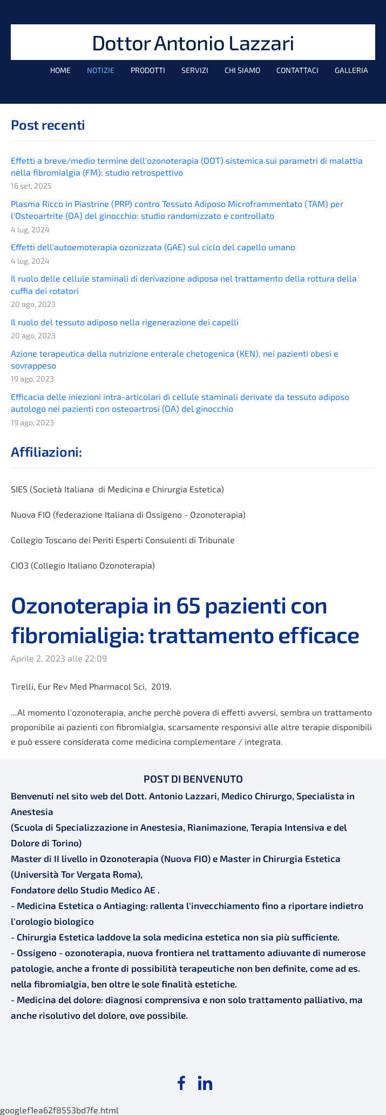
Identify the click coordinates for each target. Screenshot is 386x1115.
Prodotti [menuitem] (148, 70)
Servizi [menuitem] (194, 70)
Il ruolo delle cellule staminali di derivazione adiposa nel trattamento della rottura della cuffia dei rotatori (184, 284)
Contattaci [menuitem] (297, 70)
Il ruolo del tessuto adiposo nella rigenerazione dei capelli (125, 322)
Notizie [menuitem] (100, 70)
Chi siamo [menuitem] (242, 70)
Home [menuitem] (60, 70)
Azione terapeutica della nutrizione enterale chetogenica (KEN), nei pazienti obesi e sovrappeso (174, 359)
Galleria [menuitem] (351, 70)
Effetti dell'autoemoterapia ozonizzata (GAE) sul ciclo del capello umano (153, 247)
